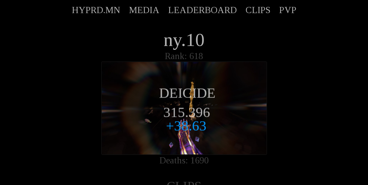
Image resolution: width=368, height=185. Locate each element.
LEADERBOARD (202, 10)
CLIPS (258, 10)
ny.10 (184, 40)
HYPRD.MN (96, 10)
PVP (287, 10)
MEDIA (144, 10)
